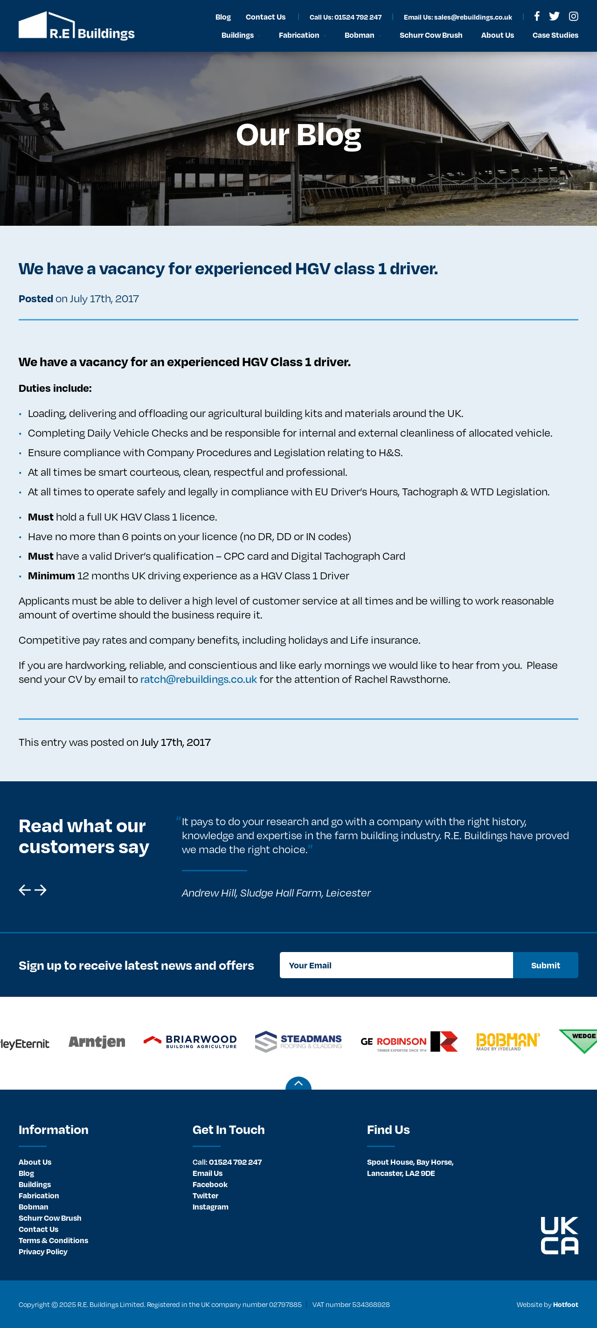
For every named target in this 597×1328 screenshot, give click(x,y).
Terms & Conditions (53, 1240)
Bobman (34, 1206)
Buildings (35, 1184)
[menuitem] (99, 1162)
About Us (35, 1162)
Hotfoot (565, 1304)
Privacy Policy (43, 1251)
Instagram (211, 1206)
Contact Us (38, 1229)
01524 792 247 (227, 1162)
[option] (374, 856)
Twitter (205, 1195)
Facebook (210, 1184)
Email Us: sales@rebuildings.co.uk (458, 17)
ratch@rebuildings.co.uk (198, 678)
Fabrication (39, 1195)
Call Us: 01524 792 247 (346, 17)
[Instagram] (573, 16)
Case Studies (555, 35)
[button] (25, 890)
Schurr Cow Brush (50, 1218)
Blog (26, 1173)
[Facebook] (537, 16)
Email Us (207, 1173)
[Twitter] (554, 16)
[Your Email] (396, 965)
